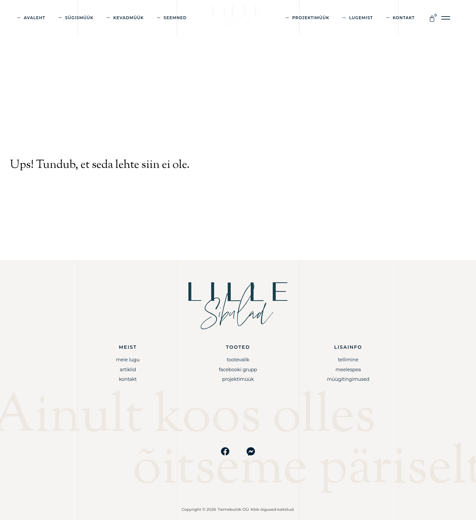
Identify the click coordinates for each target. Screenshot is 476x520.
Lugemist (361, 17)
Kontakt (404, 17)
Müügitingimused (348, 379)
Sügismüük (79, 17)
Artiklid (128, 370)
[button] (446, 18)
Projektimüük (310, 17)
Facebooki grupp (238, 370)
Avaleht (34, 17)
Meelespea (348, 370)
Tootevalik (238, 360)
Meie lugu (127, 360)
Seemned (175, 17)
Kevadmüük (128, 17)
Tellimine (348, 360)
